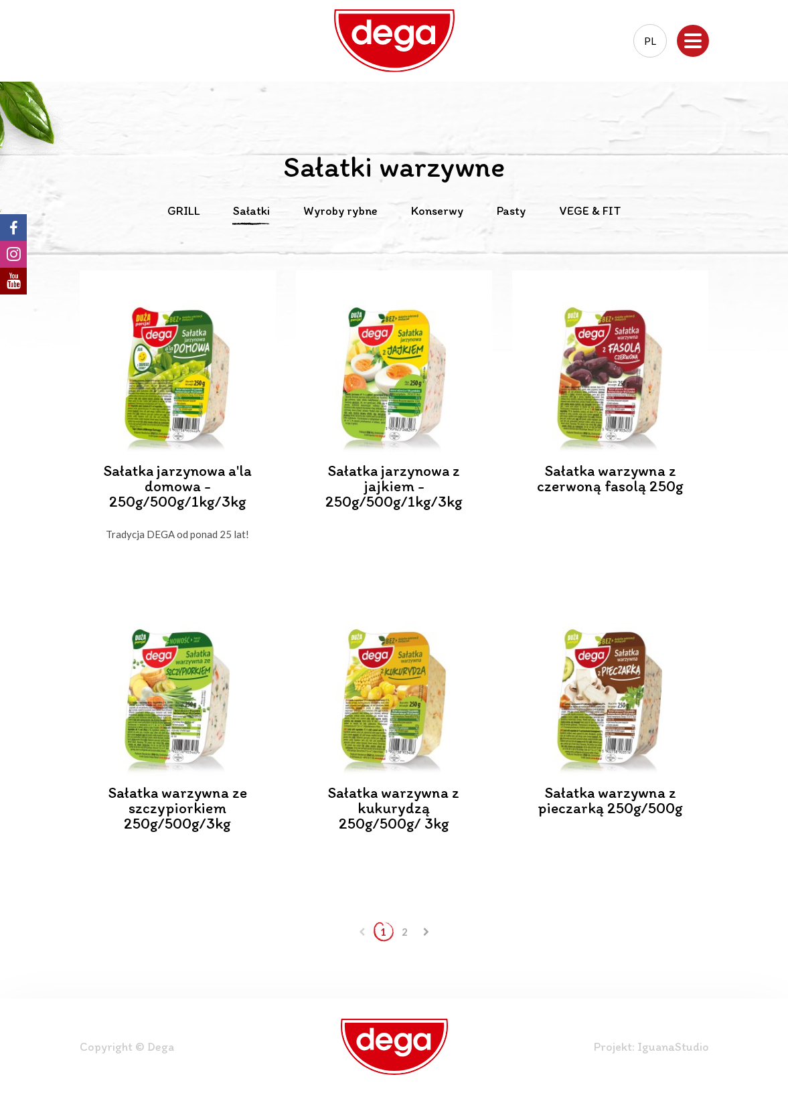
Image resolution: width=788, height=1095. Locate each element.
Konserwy (437, 211)
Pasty (511, 211)
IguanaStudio (673, 1046)
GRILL (183, 211)
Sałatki (251, 211)
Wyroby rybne (340, 211)
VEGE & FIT (590, 211)
